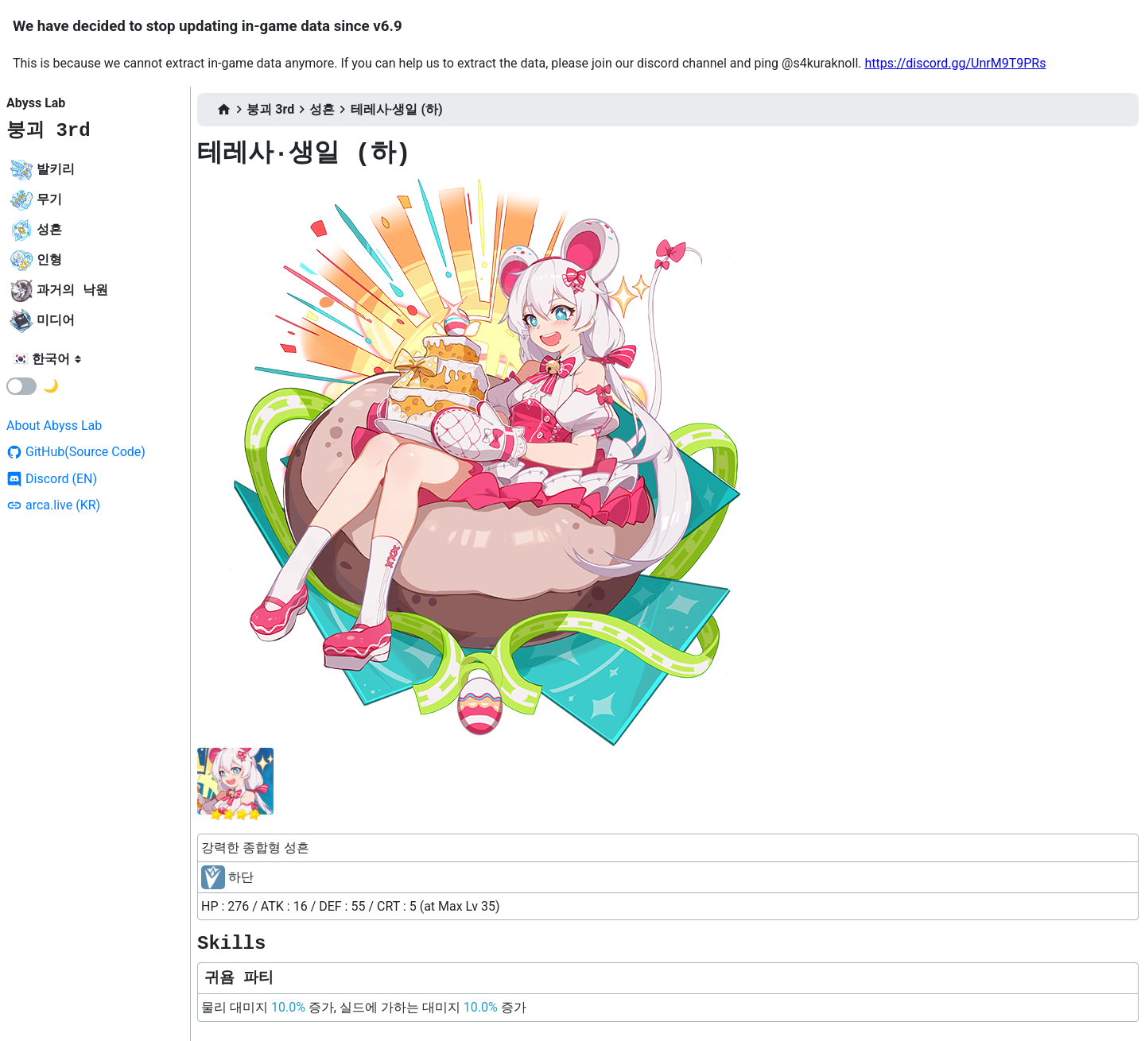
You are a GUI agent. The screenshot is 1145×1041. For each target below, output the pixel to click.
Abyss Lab (35, 102)
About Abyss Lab (54, 425)
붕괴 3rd (48, 130)
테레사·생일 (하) (397, 109)
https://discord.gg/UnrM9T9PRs (955, 63)
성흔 (322, 109)
